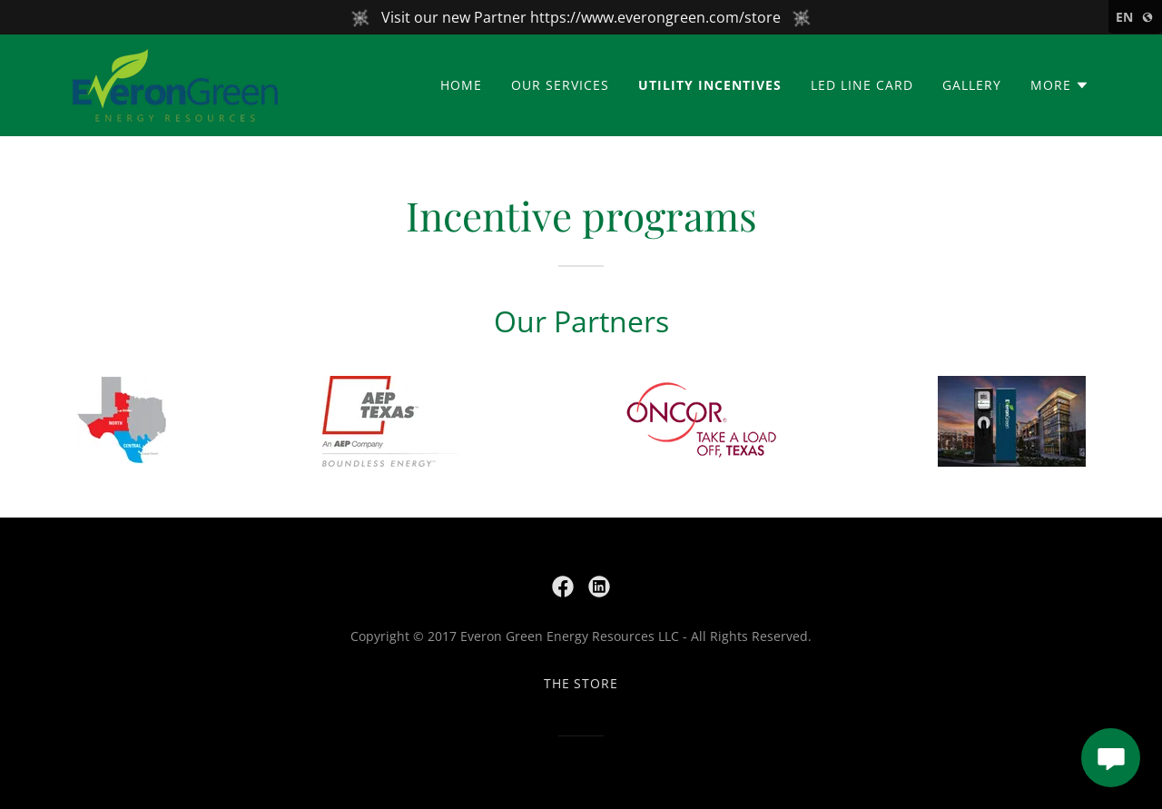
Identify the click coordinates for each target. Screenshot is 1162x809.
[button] (1059, 85)
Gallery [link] (971, 85)
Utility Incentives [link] (710, 85)
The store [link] (581, 683)
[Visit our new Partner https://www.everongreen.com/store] (581, 17)
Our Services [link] (560, 85)
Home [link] (461, 85)
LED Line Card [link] (862, 85)
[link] (175, 84)
